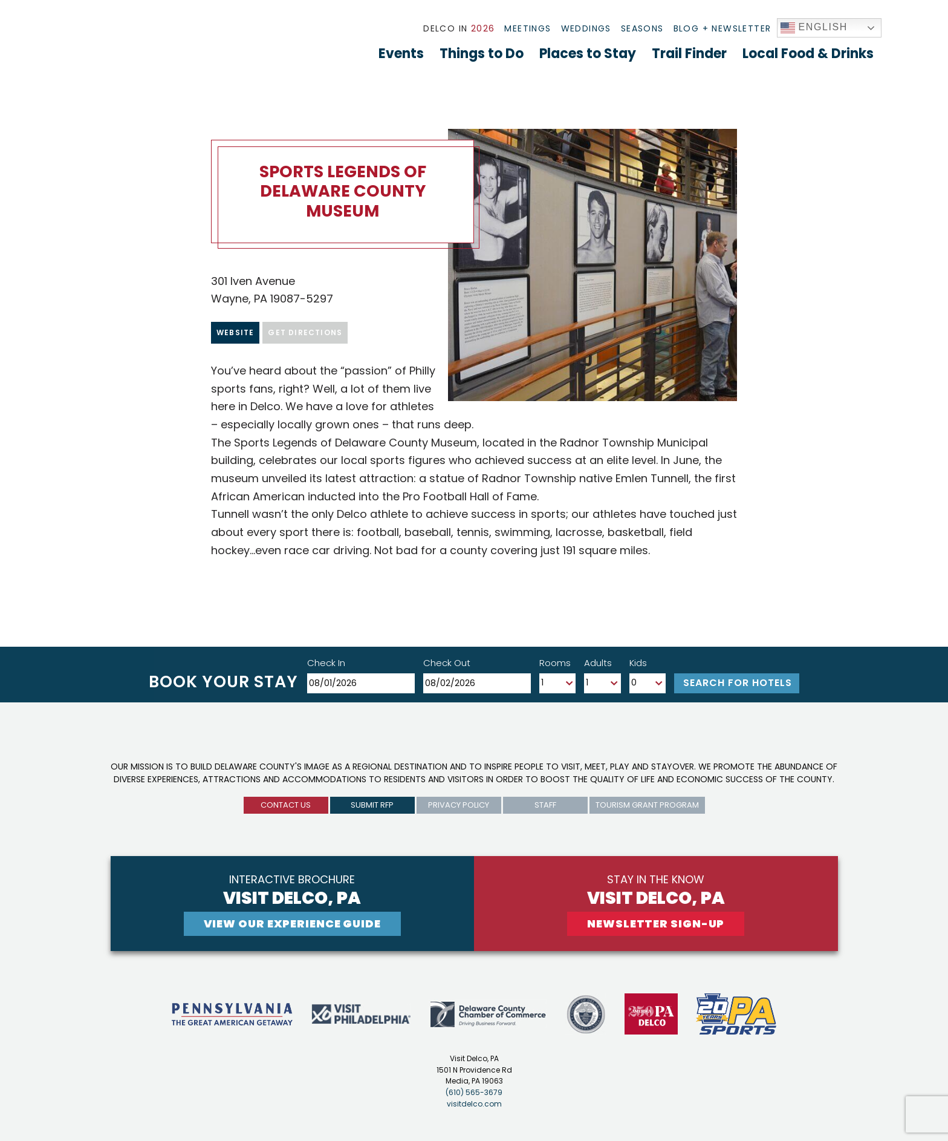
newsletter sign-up (655, 923)
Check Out (446, 662)
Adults (598, 662)
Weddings (586, 28)
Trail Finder (689, 53)
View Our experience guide (292, 923)
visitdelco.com (474, 1104)
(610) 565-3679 (474, 1092)
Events (401, 53)
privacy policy (458, 805)
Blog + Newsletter (722, 28)
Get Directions (305, 332)
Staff (545, 805)
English (814, 28)
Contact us (286, 805)
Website (235, 332)
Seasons (642, 28)
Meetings (527, 28)
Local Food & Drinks (808, 53)
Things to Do (482, 53)
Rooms (555, 662)
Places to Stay (587, 53)
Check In (326, 662)
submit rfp (372, 805)
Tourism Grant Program (647, 805)
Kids (638, 662)
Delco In (459, 28)
